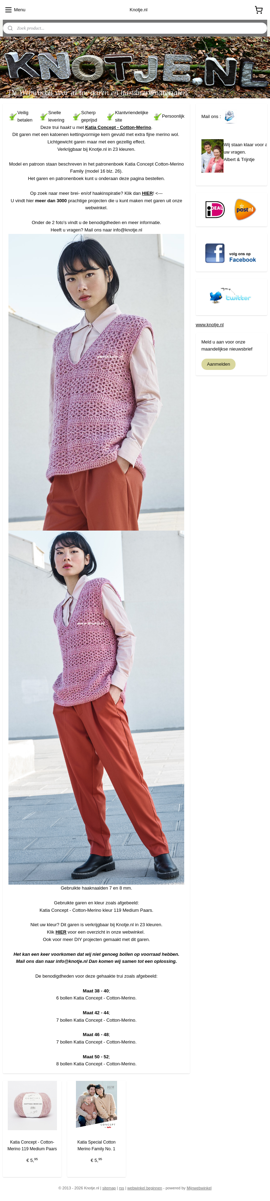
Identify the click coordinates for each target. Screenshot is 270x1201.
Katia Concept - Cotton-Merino (118, 127)
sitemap (109, 1188)
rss (121, 1188)
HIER (147, 193)
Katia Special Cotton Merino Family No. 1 (96, 1145)
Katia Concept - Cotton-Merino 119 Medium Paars (32, 1145)
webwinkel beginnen (144, 1188)
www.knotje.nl (210, 324)
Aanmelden (218, 364)
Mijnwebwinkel (199, 1188)
